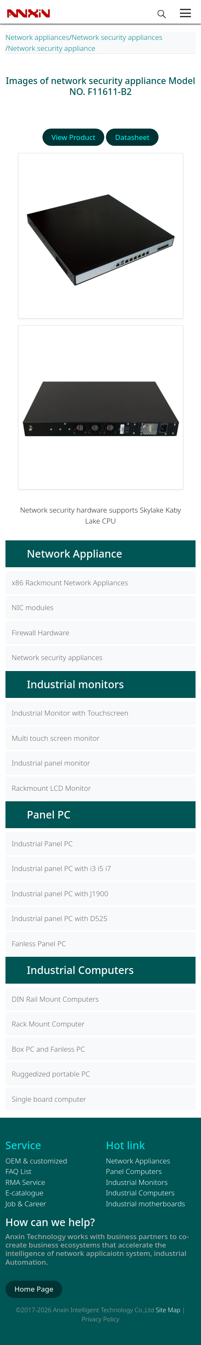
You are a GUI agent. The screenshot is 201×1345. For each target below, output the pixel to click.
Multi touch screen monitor (56, 738)
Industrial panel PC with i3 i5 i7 (61, 868)
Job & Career (25, 1203)
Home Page (33, 1289)
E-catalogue (24, 1193)
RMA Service (25, 1182)
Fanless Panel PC (39, 943)
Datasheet (132, 137)
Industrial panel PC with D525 (60, 918)
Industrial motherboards (145, 1203)
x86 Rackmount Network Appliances (70, 582)
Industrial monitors (75, 684)
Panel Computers (134, 1171)
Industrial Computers (80, 970)
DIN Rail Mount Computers (55, 999)
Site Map (168, 1310)
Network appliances (37, 37)
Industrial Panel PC (42, 843)
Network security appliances (116, 37)
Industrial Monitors (137, 1182)
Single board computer (49, 1099)
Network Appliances (138, 1161)
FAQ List (18, 1171)
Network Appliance (74, 553)
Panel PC (49, 814)
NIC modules (32, 607)
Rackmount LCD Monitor (51, 788)
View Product (73, 137)
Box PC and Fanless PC (48, 1049)
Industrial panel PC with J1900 (60, 893)
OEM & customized (36, 1161)
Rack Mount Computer (48, 1024)
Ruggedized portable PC (51, 1074)
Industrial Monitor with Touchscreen (70, 713)
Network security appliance (51, 48)
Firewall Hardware (40, 632)
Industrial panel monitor (51, 763)
